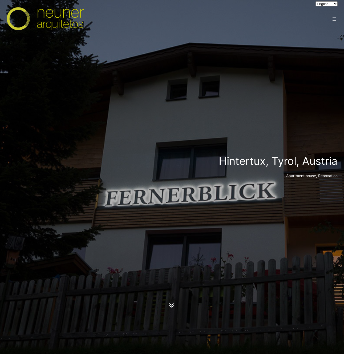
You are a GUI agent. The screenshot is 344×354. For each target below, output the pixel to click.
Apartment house (301, 175)
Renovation (328, 175)
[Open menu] (334, 19)
